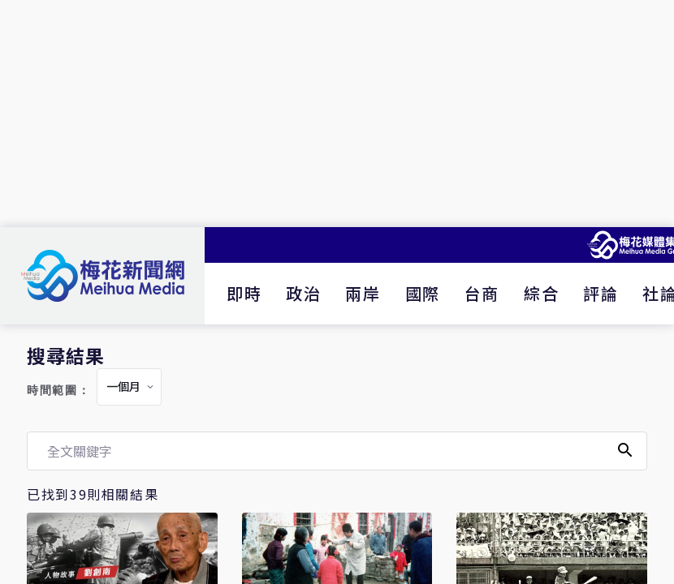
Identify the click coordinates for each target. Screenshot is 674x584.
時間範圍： (58, 390)
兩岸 (362, 293)
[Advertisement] (337, 113)
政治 (303, 293)
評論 (600, 293)
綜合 (541, 293)
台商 (481, 293)
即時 (244, 293)
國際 (422, 293)
